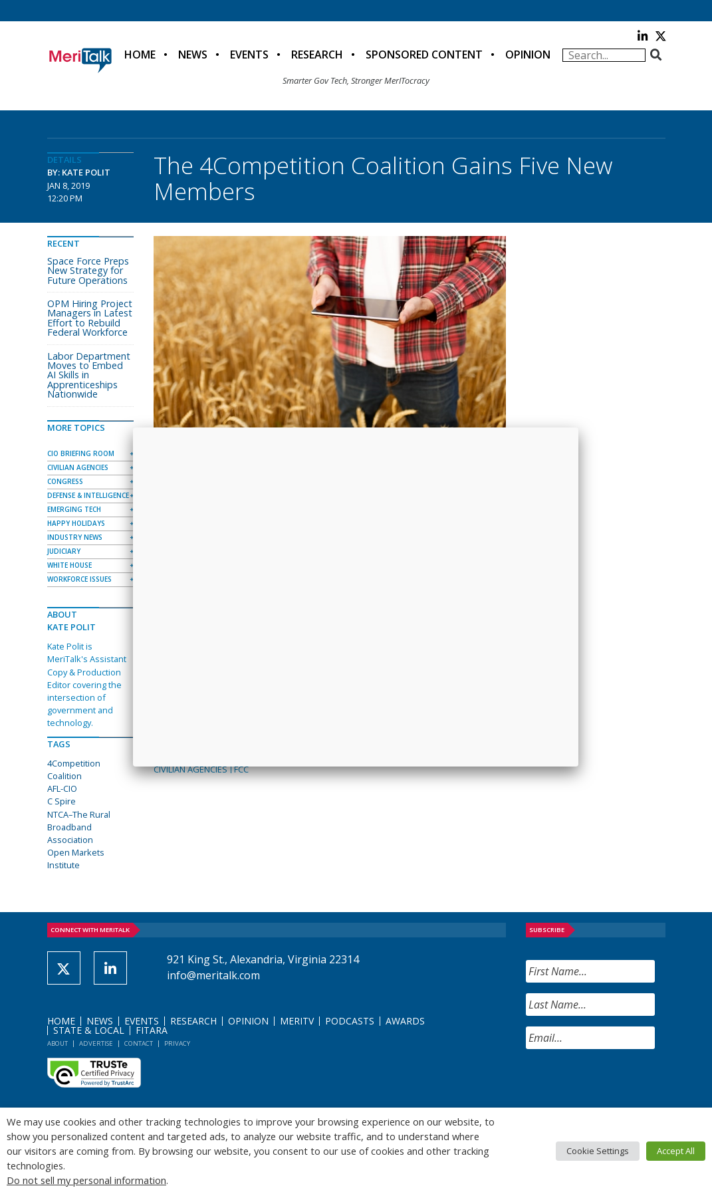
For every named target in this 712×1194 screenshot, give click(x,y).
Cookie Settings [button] (597, 1151)
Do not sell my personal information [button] (86, 1180)
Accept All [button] (676, 1151)
